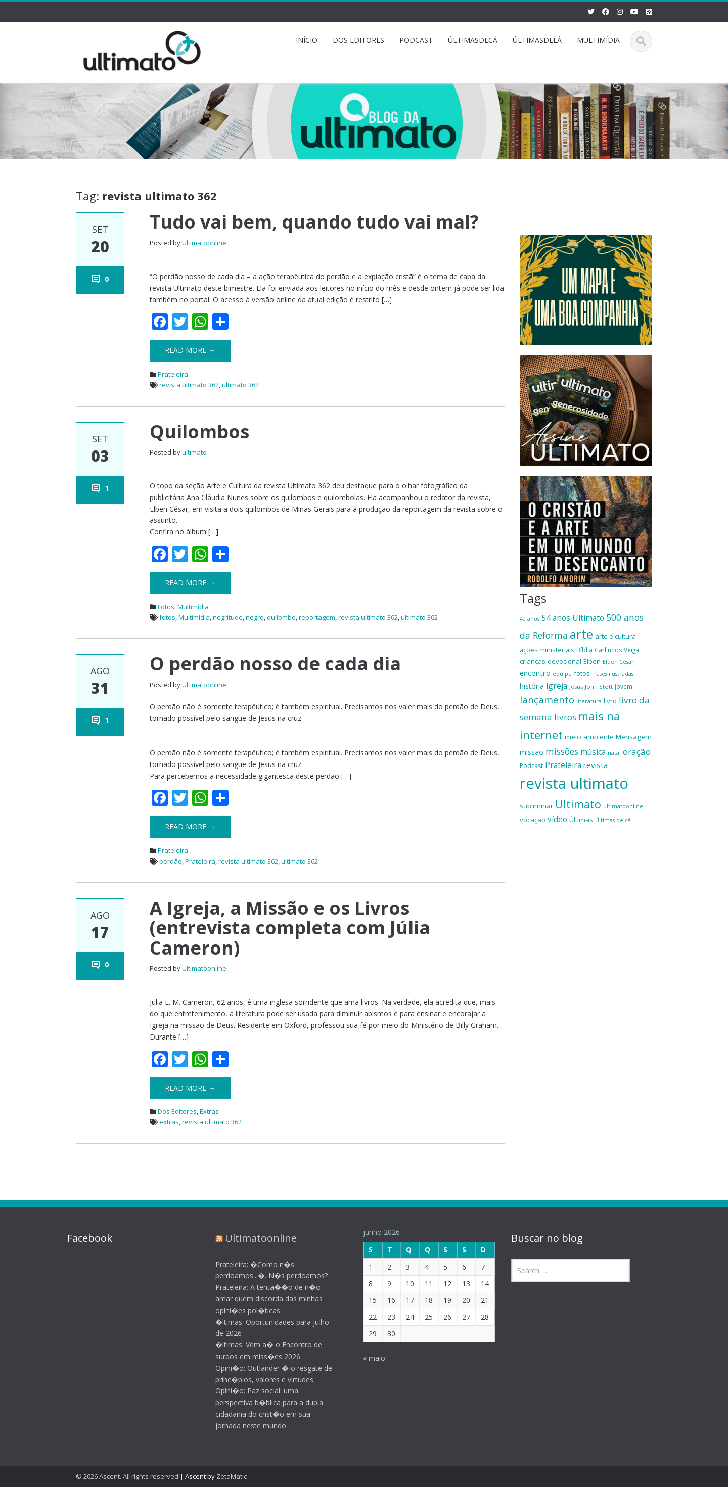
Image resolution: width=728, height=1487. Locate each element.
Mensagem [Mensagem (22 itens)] (634, 736)
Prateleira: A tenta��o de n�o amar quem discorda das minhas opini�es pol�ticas (261, 1298)
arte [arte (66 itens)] (581, 634)
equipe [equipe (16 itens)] (562, 674)
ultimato (194, 452)
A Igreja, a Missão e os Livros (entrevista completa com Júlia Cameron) (290, 927)
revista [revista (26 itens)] (595, 765)
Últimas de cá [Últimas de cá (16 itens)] (613, 820)
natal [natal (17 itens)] (614, 752)
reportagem (317, 617)
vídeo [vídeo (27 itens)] (557, 819)
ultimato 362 (240, 384)
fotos (167, 617)
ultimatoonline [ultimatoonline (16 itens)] (623, 806)
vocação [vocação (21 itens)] (532, 819)
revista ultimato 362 (189, 384)
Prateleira (173, 374)
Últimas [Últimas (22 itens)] (581, 819)
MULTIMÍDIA (598, 40)
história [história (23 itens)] (532, 686)
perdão (170, 861)
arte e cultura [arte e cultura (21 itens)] (615, 636)
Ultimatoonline (204, 242)
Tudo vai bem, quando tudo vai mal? (314, 221)
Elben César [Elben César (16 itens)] (618, 661)
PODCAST (416, 40)
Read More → (190, 350)
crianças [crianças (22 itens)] (532, 661)
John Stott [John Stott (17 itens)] (599, 686)
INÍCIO (306, 40)
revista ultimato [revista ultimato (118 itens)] (574, 783)
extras (169, 1121)
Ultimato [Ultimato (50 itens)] (578, 804)
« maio (366, 1358)
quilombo (281, 617)
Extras (209, 1111)
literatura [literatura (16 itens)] (589, 701)
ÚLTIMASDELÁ (537, 40)
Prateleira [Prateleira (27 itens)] (563, 765)
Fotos (166, 606)
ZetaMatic (231, 1476)
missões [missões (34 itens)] (561, 751)
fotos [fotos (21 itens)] (582, 673)
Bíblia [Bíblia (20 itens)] (584, 649)
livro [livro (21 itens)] (610, 700)
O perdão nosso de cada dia (275, 663)
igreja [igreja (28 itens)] (556, 685)
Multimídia (193, 606)
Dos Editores (177, 1111)
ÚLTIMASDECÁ (472, 40)
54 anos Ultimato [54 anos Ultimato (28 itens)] (572, 617)
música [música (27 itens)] (593, 751)
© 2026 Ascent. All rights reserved (127, 1476)
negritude (228, 617)
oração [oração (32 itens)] (637, 751)
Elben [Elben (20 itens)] (592, 661)
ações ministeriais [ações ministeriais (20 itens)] (547, 649)
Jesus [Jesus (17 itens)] (576, 686)
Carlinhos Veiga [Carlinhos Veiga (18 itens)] (617, 650)
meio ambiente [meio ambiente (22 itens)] (589, 736)
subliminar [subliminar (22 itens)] (536, 805)
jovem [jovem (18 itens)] (623, 686)
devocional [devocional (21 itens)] (564, 661)
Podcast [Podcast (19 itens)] (531, 765)
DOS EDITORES (358, 40)
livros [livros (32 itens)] (565, 717)
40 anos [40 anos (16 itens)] (529, 618)
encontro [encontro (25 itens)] (535, 673)
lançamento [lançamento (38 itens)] (547, 699)
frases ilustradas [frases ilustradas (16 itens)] (612, 674)
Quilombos (199, 431)
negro (255, 617)
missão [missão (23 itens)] (531, 752)
